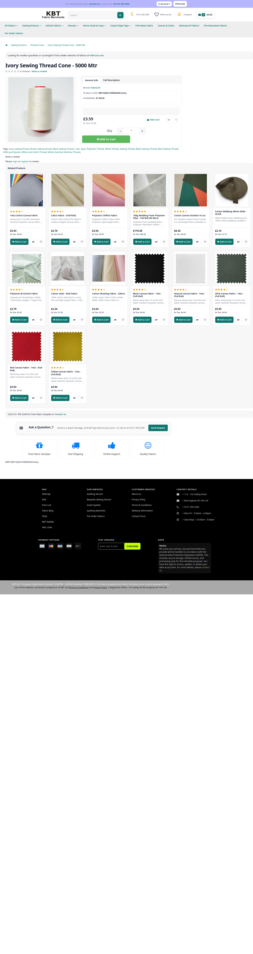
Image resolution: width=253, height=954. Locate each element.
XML (44, 499)
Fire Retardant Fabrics (215, 25)
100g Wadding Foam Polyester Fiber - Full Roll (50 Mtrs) (149, 217)
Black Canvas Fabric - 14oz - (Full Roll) (147, 295)
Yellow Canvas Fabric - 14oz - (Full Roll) (66, 373)
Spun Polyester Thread (92, 148)
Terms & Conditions (142, 505)
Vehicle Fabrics (54, 25)
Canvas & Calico (166, 25)
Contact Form (139, 516)
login (15, 161)
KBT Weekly (48, 521)
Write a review (39, 71)
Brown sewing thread (41, 148)
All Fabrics (11, 25)
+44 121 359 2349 (121, 3)
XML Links (47, 527)
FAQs (44, 516)
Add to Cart (106, 139)
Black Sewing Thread (63, 148)
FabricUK (95, 87)
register (25, 161)
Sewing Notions (31, 25)
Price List (180, 3)
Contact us (61, 414)
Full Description (111, 80)
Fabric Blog (47, 510)
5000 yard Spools (11, 152)
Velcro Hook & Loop (94, 25)
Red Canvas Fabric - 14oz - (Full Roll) (26, 369)
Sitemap (46, 493)
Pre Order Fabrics (14, 33)
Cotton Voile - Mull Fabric (64, 293)
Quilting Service (95, 493)
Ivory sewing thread (19, 148)
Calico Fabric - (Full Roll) (63, 215)
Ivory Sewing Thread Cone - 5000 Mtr (66, 45)
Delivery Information (142, 510)
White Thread (112, 148)
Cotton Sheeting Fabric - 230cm (108, 293)
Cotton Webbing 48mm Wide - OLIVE (231, 212)
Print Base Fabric (144, 25)
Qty (109, 131)
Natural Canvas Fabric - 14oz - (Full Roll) (189, 295)
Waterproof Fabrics (189, 25)
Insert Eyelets (94, 505)
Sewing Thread (127, 148)
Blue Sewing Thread (168, 148)
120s (77, 148)
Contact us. (94, 3)
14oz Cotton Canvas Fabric (24, 215)
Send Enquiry (158, 427)
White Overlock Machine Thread (64, 152)
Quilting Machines (96, 510)
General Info (91, 80)
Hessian (73, 25)
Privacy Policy (138, 499)
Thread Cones (37, 45)
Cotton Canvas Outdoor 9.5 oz (189, 215)
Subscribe (132, 546)
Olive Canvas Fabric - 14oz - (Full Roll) (229, 295)
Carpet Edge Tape (120, 25)
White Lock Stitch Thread (34, 152)
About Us (136, 493)
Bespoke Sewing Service (99, 499)
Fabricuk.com (97, 55)
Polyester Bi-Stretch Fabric (24, 293)
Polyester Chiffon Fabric (104, 215)
